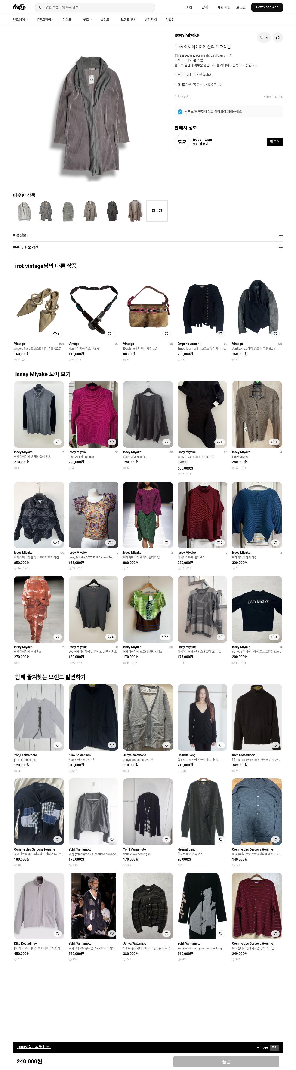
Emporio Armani (189, 344)
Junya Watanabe (134, 755)
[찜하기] (264, 37)
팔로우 (275, 142)
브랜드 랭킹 (128, 20)
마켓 (189, 7)
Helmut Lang (186, 755)
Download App (267, 7)
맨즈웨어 (20, 20)
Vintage (19, 344)
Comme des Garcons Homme (34, 849)
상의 (187, 96)
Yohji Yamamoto (25, 755)
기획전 (170, 20)
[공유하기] (278, 37)
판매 (204, 7)
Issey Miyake (187, 35)
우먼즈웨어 (45, 20)
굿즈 (87, 20)
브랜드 (106, 20)
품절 (226, 1061)
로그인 (241, 7)
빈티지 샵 (151, 20)
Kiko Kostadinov (80, 755)
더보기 (157, 211)
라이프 (69, 20)
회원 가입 (224, 7)
